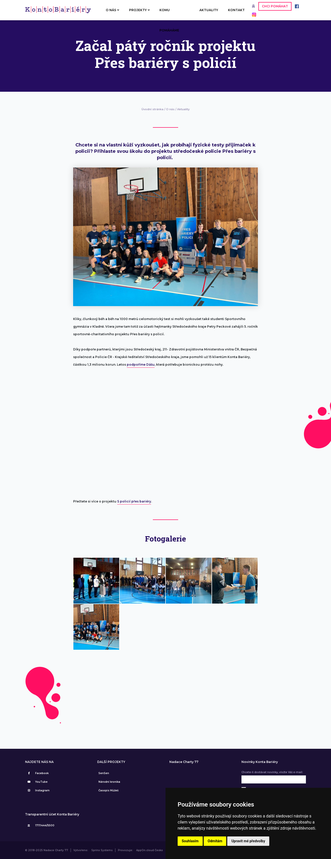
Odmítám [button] (215, 841)
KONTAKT (236, 10)
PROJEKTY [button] (139, 10)
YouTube (37, 781)
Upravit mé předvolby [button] (248, 841)
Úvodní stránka (152, 109)
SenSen (103, 773)
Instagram (38, 790)
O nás (170, 109)
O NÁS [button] (112, 10)
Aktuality (183, 109)
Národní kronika (109, 781)
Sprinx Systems (102, 850)
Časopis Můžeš (108, 790)
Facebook (37, 773)
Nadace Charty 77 (183, 762)
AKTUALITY (208, 10)
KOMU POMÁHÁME (169, 14)
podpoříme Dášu (141, 364)
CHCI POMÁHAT (275, 6)
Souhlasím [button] (190, 841)
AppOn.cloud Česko (149, 850)
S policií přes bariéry (134, 501)
